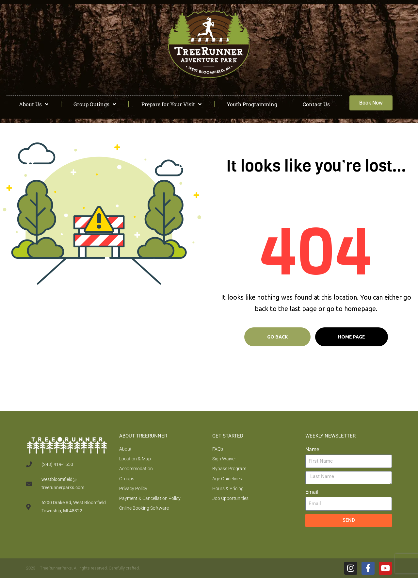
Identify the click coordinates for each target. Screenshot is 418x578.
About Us (33, 104)
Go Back (277, 336)
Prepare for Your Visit (171, 104)
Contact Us (316, 104)
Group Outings (94, 104)
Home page (351, 336)
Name (312, 449)
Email (311, 492)
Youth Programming (252, 104)
